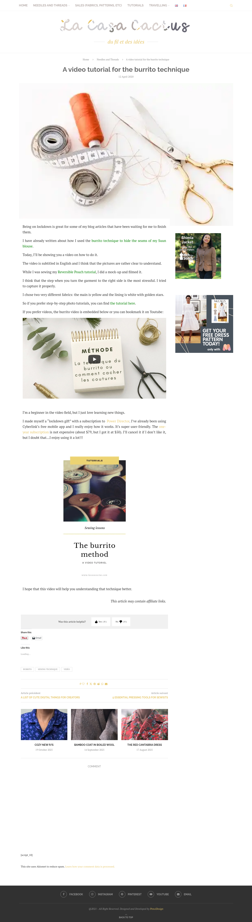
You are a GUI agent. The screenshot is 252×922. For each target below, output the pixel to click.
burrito (27, 669)
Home (23, 5)
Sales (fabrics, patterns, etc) (98, 5)
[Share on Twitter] (90, 684)
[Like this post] (83, 684)
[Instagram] (101, 894)
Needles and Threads (50, 5)
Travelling (158, 5)
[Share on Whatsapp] (102, 684)
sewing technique (47, 669)
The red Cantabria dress (144, 744)
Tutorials (135, 5)
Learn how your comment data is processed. (90, 866)
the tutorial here (122, 303)
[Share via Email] (106, 684)
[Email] (183, 894)
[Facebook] (71, 894)
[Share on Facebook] (87, 684)
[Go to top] (126, 917)
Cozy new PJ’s (44, 744)
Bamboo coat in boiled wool (94, 744)
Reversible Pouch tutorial (77, 272)
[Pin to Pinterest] (95, 684)
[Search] (231, 5)
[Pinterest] (130, 894)
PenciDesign (156, 908)
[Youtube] (158, 894)
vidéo (67, 669)
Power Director (118, 421)
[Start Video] (94, 359)
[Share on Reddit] (98, 684)
